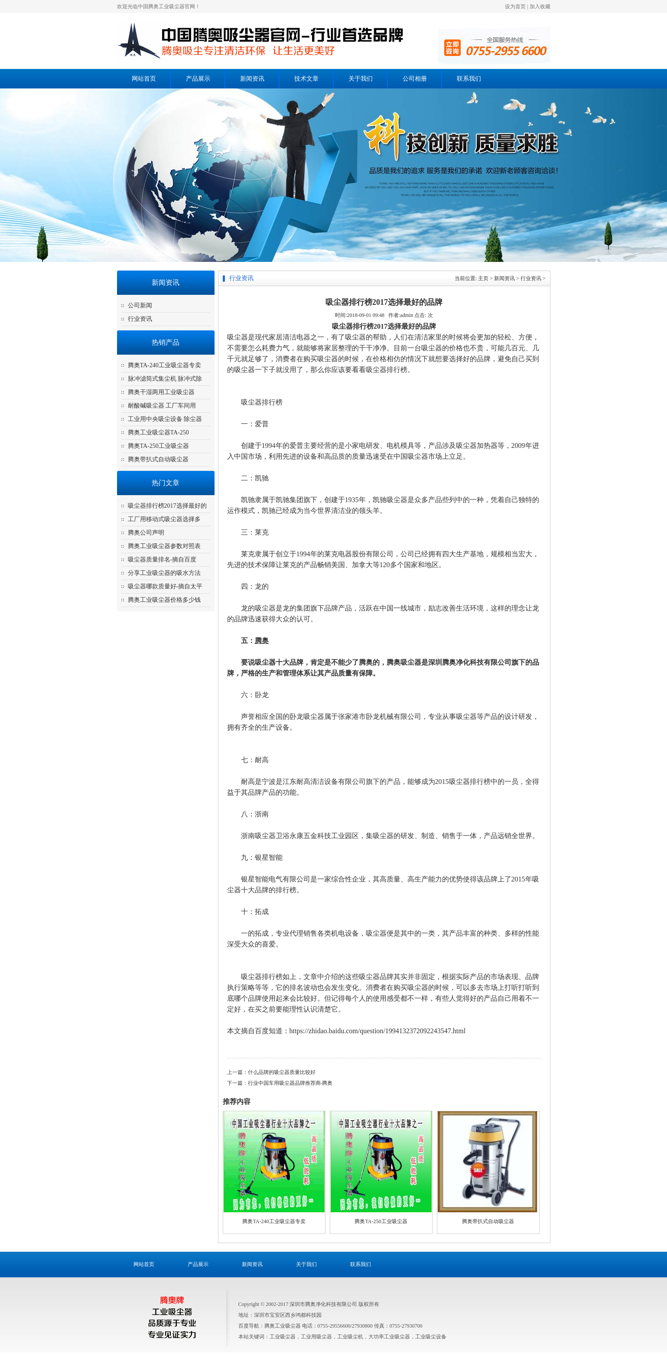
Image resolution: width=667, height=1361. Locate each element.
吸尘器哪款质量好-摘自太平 (165, 586)
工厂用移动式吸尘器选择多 (164, 519)
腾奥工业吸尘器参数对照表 (164, 546)
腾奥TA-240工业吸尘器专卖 (164, 365)
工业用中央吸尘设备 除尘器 (165, 419)
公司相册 (415, 78)
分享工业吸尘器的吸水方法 (164, 573)
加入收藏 (540, 6)
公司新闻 (140, 305)
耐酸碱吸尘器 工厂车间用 (162, 405)
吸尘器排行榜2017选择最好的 (167, 506)
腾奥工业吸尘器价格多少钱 (164, 600)
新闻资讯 (252, 78)
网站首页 (144, 78)
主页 (483, 278)
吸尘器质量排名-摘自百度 (162, 559)
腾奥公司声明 (146, 532)
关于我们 (360, 78)
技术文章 (306, 78)
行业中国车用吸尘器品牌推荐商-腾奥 (290, 1083)
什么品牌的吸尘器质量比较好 (282, 1072)
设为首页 (515, 6)
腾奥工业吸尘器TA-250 (158, 432)
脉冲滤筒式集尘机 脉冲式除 (165, 378)
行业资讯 (140, 319)
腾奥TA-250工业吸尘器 (158, 446)
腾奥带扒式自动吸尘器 (158, 459)
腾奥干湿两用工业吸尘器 (161, 392)
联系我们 (469, 78)
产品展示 (198, 78)
